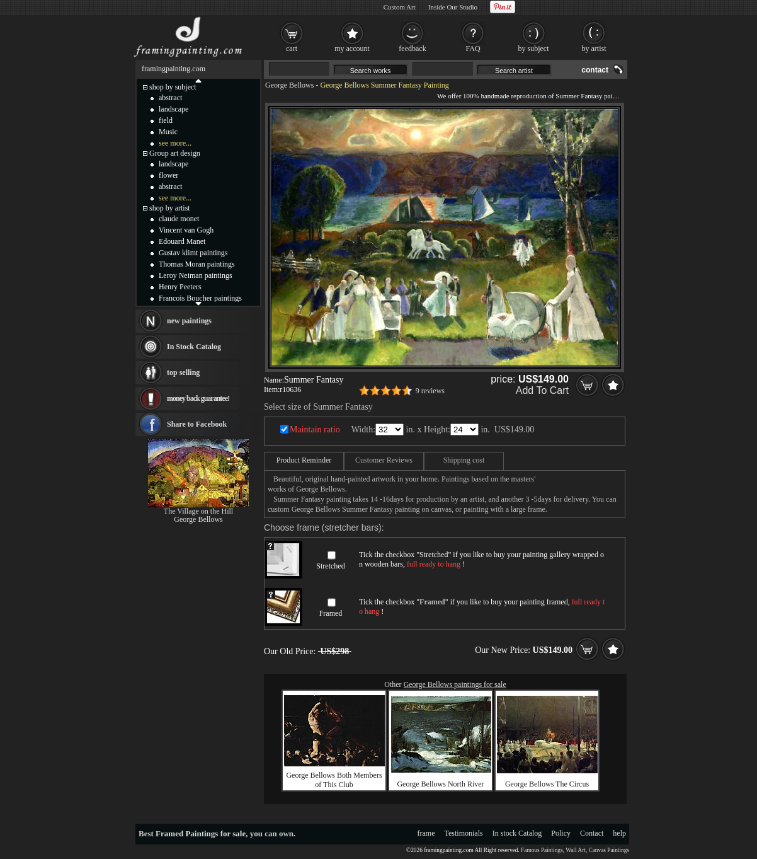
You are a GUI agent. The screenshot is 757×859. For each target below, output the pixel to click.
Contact (591, 833)
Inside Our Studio (452, 7)
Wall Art (576, 850)
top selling (183, 372)
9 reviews (430, 390)
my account (352, 48)
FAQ (472, 48)
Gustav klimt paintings (193, 252)
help (619, 833)
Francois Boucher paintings (200, 298)
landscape (173, 109)
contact (594, 70)
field (166, 120)
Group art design (174, 153)
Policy (561, 833)
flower (168, 175)
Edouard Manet (182, 241)
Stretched (330, 566)
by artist (594, 48)
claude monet (179, 218)
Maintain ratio (315, 429)
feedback (412, 48)
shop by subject (172, 87)
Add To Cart (542, 390)
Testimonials (464, 833)
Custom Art (400, 7)
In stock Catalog (517, 833)
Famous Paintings (542, 850)
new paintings (189, 320)
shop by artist (169, 208)
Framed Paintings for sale (201, 833)
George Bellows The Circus (547, 784)
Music (168, 131)
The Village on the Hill (198, 511)
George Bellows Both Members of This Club (334, 780)
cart (291, 48)
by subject (533, 48)
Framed (331, 613)
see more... (175, 143)
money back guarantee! (198, 398)
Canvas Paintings (608, 850)
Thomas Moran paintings (197, 264)
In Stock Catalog (194, 346)
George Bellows (289, 85)
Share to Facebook (197, 424)
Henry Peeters (180, 286)
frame (426, 833)
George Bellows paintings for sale (455, 684)
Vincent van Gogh (186, 230)
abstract (170, 97)
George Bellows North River (440, 784)
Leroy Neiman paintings (195, 275)
